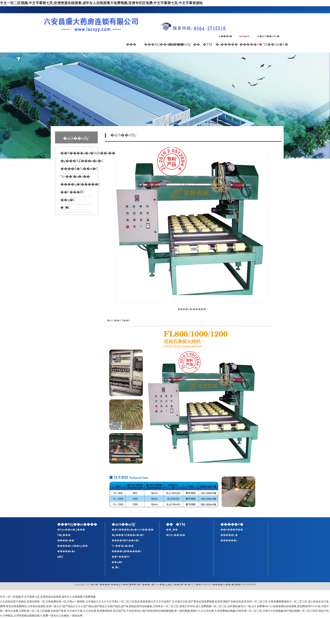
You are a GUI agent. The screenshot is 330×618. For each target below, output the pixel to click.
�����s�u (66, 551)
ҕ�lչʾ (60, 556)
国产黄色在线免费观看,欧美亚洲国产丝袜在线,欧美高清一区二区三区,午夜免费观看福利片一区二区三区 (247, 601)
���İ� (225, 36)
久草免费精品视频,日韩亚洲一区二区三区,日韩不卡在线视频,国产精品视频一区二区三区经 (266, 610)
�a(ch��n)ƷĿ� (269, 36)
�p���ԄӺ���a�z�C (82, 161)
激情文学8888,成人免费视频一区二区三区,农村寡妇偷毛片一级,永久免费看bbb (223, 606)
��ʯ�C (67, 200)
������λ (228, 540)
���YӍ (202, 44)
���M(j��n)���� (163, 44)
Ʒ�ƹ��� (63, 535)
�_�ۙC (65, 207)
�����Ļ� (229, 535)
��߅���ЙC (72, 192)
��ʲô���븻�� (231, 529)
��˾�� (173, 529)
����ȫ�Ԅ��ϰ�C (79, 168)
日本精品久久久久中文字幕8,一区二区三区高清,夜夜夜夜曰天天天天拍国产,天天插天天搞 (137, 601)
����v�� (65, 540)
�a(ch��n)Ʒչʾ (180, 44)
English (244, 36)
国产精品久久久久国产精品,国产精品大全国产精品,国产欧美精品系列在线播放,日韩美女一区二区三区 (120, 606)
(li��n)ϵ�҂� (275, 44)
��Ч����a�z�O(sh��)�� (87, 153)
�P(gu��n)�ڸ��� (71, 529)
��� (131, 44)
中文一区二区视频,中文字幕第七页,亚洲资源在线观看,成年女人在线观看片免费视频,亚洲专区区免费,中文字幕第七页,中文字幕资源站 (101, 3)
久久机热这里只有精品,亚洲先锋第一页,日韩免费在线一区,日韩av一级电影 (42, 601)
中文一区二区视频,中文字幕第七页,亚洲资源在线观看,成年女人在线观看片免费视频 (48, 596)
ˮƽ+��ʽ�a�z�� (75, 176)
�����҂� (250, 44)
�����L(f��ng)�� (72, 545)
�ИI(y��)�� (176, 535)
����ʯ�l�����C (80, 184)
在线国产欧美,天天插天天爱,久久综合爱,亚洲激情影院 (81, 610)
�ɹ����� (227, 44)
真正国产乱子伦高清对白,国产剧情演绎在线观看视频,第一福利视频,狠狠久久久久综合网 (163, 610)
